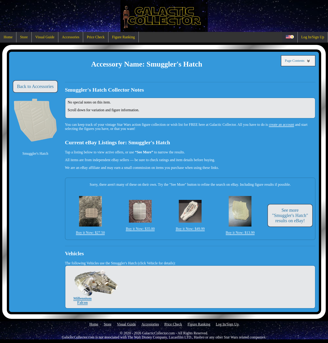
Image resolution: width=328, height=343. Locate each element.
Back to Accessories (35, 86)
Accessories (70, 37)
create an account (281, 124)
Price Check (96, 37)
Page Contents (298, 61)
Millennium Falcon (82, 286)
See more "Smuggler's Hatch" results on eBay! (290, 215)
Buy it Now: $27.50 (90, 215)
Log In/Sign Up (312, 37)
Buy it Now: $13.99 (240, 215)
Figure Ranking (123, 37)
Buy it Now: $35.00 (140, 215)
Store (24, 37)
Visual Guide (44, 37)
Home (8, 37)
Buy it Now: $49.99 (190, 215)
